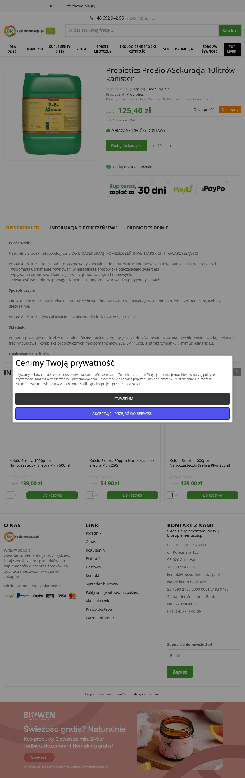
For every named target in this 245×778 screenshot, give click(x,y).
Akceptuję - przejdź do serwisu (122, 413)
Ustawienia (122, 398)
